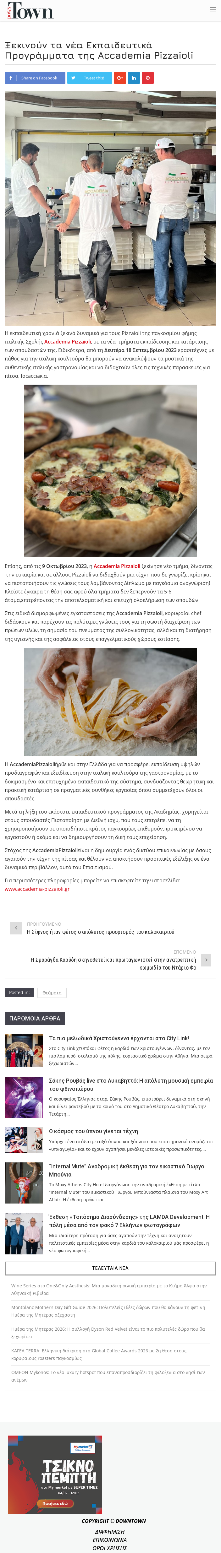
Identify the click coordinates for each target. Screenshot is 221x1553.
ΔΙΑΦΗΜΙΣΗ (109, 1531)
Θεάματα (52, 993)
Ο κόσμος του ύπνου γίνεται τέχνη (93, 1131)
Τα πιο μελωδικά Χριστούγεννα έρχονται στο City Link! (119, 1038)
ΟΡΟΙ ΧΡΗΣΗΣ (109, 1548)
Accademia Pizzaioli (117, 566)
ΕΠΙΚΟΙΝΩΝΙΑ (110, 1540)
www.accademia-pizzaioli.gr (37, 888)
